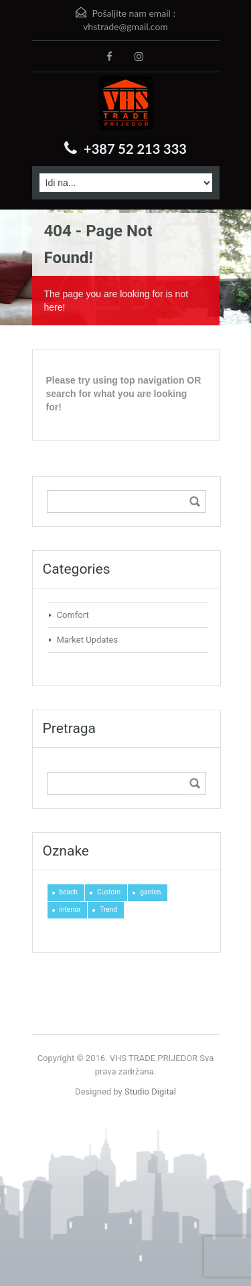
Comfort (73, 615)
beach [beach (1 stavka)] (69, 892)
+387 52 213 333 (135, 149)
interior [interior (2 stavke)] (70, 909)
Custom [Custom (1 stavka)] (108, 892)
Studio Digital (150, 1092)
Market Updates (87, 640)
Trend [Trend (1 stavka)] (108, 909)
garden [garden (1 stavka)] (150, 892)
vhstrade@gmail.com (125, 26)
